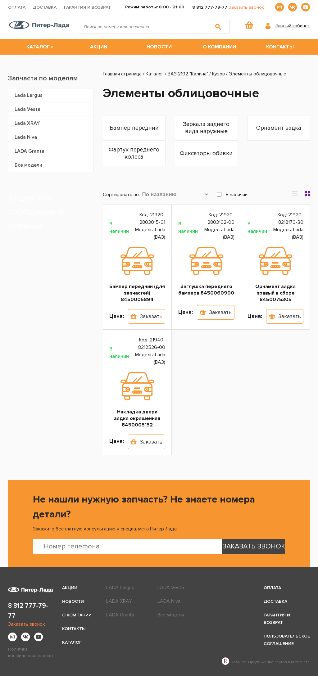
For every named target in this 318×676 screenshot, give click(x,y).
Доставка (45, 7)
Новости (159, 47)
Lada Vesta (27, 109)
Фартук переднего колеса (134, 153)
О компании (219, 47)
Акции (98, 47)
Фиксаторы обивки (206, 153)
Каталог (38, 47)
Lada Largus (29, 95)
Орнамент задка (278, 128)
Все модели (28, 165)
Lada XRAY (27, 123)
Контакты (280, 47)
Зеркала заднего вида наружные (206, 128)
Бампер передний (134, 128)
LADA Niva (168, 601)
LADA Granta (29, 151)
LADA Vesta (170, 587)
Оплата (16, 7)
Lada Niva (26, 137)
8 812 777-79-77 (209, 7)
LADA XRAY (119, 601)
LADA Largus (120, 587)
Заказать (151, 316)
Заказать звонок (246, 7)
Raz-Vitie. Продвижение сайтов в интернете (266, 662)
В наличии (232, 195)
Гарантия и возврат (87, 7)
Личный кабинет (292, 26)
